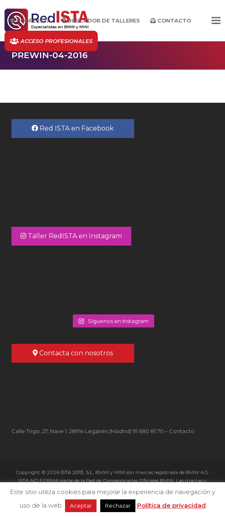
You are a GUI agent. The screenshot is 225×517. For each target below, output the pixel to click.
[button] (216, 20)
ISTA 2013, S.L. (76, 472)
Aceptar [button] (81, 505)
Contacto (181, 431)
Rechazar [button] (117, 505)
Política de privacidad (171, 505)
